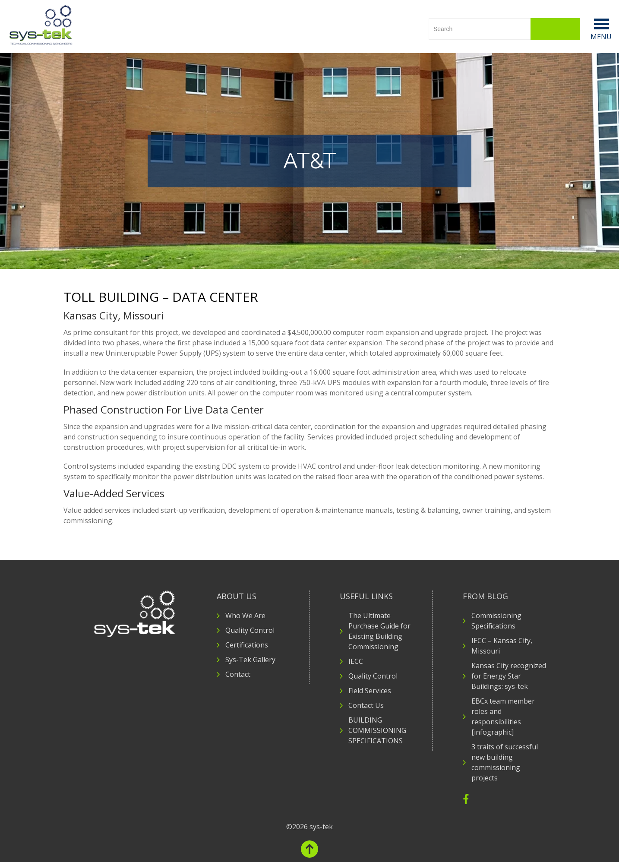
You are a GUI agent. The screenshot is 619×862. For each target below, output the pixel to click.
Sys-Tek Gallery (250, 659)
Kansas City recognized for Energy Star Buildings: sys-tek (508, 676)
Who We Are (245, 615)
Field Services (369, 690)
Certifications (246, 645)
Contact (237, 674)
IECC (355, 661)
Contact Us (366, 705)
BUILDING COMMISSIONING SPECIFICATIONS (377, 730)
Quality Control (250, 630)
